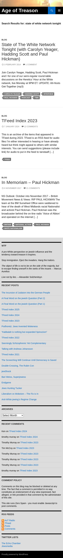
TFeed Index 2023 (19, 120)
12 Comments (31, 126)
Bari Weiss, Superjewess (14, 377)
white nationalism (13, 228)
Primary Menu (59, 10)
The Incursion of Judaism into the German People (26, 292)
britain (7, 225)
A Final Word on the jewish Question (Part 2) (23, 298)
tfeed (7, 159)
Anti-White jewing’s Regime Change (19, 399)
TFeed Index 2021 (10, 354)
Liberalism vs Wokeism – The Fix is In (20, 394)
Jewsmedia (7, 546)
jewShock (6, 371)
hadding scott (32, 94)
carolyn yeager (12, 94)
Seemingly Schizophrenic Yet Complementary (24, 343)
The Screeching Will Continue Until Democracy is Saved (29, 360)
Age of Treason (20, 10)
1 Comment (31, 65)
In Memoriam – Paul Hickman (30, 182)
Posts (6, 526)
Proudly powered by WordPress (15, 554)
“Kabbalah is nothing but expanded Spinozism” (24, 332)
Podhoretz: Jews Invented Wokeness (20, 326)
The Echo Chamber (11, 543)
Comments (8, 529)
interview (48, 94)
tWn (37, 98)
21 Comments (33, 188)
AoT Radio (8, 520)
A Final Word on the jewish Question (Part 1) (23, 304)
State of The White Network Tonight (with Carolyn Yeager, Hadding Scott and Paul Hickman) (30, 51)
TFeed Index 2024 (10, 315)
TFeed (6, 523)
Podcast (26, 98)
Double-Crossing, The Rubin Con (18, 365)
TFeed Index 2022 (10, 337)
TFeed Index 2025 (10, 309)
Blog (4, 40)
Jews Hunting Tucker (12, 388)
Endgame (6, 382)
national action (23, 225)
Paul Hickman (10, 98)
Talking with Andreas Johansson (17, 349)
